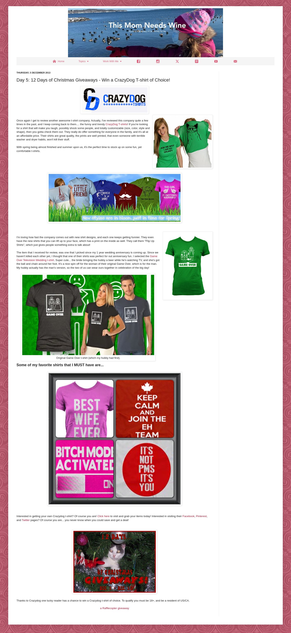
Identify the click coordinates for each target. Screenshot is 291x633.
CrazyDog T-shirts (116, 124)
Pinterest (201, 516)
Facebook (189, 516)
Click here (103, 516)
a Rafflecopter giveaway (114, 608)
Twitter (26, 520)
